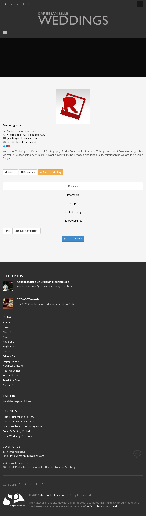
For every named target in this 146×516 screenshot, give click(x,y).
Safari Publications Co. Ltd (53, 495)
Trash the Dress (12, 380)
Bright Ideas (10, 346)
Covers (7, 337)
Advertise (8, 341)
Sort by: (27, 230)
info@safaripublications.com (27, 456)
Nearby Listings (73, 220)
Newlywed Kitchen (13, 365)
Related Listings (73, 212)
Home (6, 322)
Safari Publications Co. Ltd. (18, 417)
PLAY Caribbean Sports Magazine (22, 426)
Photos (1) (73, 195)
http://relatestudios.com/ (21, 142)
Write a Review (73, 238)
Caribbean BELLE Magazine (19, 421)
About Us (8, 332)
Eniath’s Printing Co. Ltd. (16, 431)
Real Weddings (12, 370)
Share (10, 172)
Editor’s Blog (10, 356)
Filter (7, 230)
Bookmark (28, 172)
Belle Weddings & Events (17, 436)
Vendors (8, 351)
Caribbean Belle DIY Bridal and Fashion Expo (43, 282)
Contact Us (9, 385)
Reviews (73, 186)
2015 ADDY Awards (28, 299)
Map (73, 203)
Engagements (11, 361)
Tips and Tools (11, 375)
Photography (12, 125)
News (6, 327)
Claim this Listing (50, 172)
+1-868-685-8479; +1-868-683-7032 (26, 134)
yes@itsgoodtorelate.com (22, 138)
